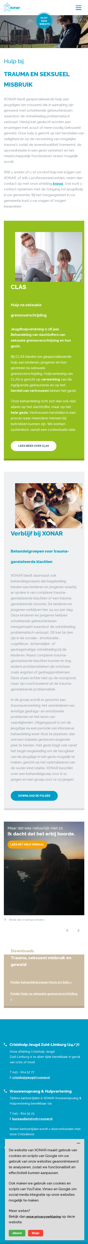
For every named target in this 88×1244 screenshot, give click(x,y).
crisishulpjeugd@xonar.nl (31, 1077)
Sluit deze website (44, 20)
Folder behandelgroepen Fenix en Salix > (41, 982)
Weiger (35, 1233)
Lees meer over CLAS (33, 445)
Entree (58, 183)
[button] (67, 930)
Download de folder (34, 795)
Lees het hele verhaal (27, 844)
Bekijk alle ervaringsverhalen (26, 919)
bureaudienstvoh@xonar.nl (32, 1119)
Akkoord (16, 1233)
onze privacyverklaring (43, 1216)
